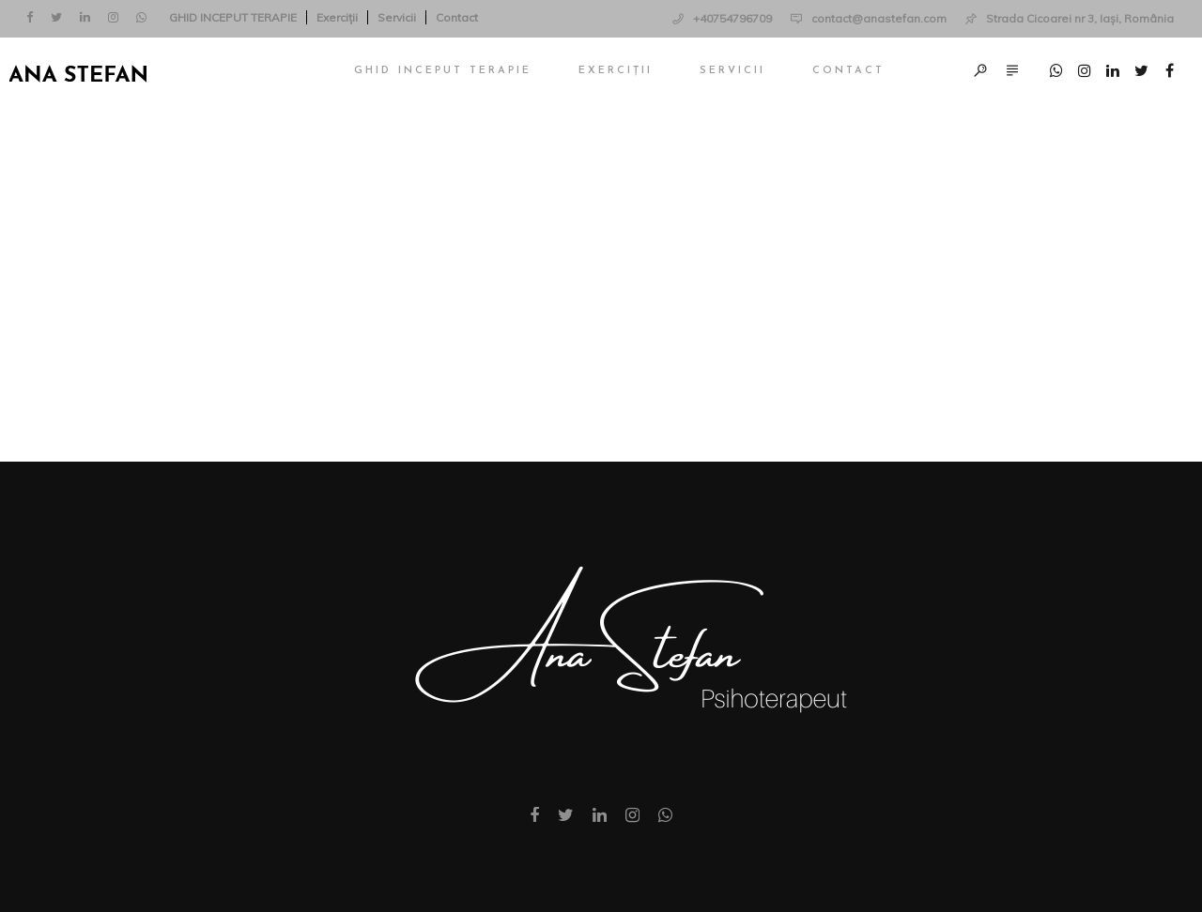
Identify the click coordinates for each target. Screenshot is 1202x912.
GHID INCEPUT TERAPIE (233, 17)
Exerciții (337, 17)
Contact (457, 17)
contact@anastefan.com (879, 18)
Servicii (397, 17)
